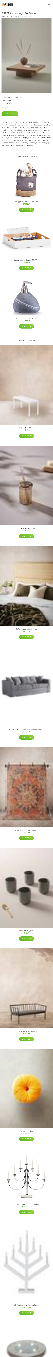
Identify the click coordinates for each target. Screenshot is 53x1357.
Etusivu (4, 16)
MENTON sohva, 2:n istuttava (26, 1031)
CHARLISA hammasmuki (26, 528)
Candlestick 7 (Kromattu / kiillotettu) (26, 1204)
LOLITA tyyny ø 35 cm (26, 1131)
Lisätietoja (10, 114)
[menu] (49, 4)
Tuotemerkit (15, 97)
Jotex (22, 97)
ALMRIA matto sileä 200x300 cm (26, 830)
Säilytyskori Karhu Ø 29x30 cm (26, 202)
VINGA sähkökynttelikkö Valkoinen (26, 1305)
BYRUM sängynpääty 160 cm (26, 629)
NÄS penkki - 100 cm (26, 428)
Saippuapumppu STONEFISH (26, 318)
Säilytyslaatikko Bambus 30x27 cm (26, 260)
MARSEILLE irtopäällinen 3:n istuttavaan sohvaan (26, 730)
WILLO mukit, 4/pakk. (26, 931)
